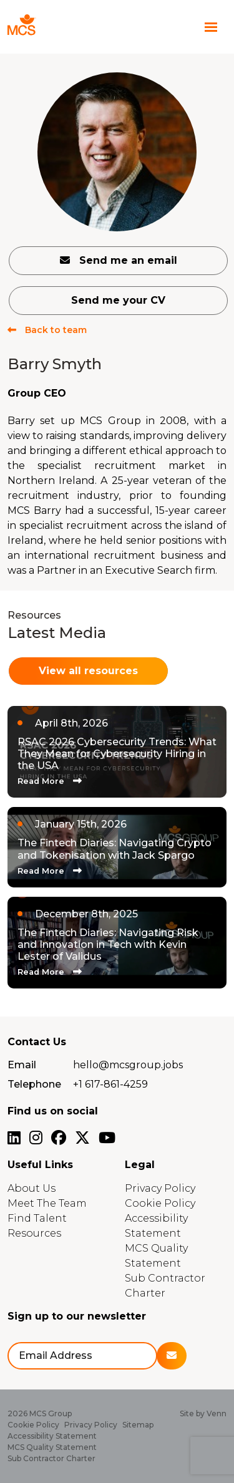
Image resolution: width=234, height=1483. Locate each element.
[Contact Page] (186, 27)
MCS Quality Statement (52, 1447)
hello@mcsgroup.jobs (128, 1065)
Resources (34, 1233)
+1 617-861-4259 (110, 1084)
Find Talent (37, 1218)
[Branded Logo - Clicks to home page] (45, 26)
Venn (217, 1413)
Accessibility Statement (52, 1436)
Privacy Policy (160, 1188)
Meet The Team (47, 1203)
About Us (31, 1188)
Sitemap (138, 1424)
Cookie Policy (160, 1203)
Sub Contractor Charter (51, 1458)
